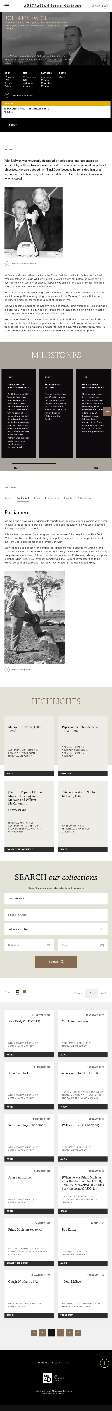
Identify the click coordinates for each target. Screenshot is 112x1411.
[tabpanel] (18, 413)
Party (37, 498)
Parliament (23, 498)
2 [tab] (78, 461)
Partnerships (52, 498)
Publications (84, 498)
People (68, 498)
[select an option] (92, 993)
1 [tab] (34, 461)
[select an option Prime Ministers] (56, 898)
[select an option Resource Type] (56, 929)
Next (107, 411)
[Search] (99, 6)
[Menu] (6, 6)
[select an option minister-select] (56, 125)
